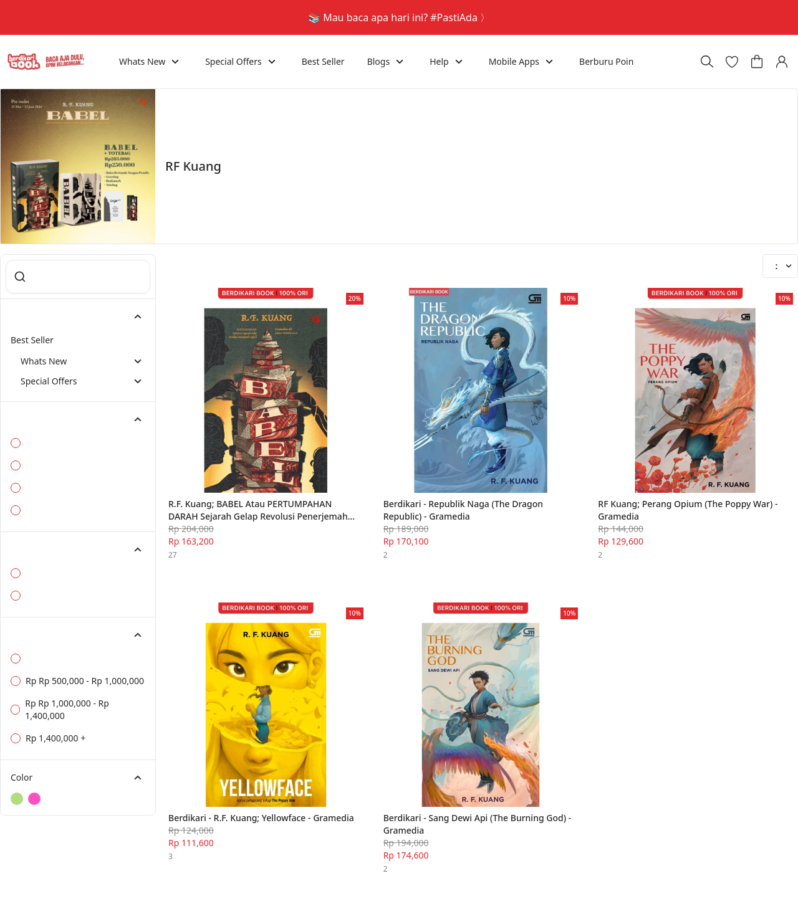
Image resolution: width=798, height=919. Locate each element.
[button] (732, 52)
